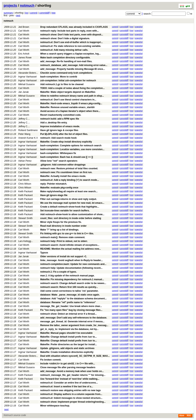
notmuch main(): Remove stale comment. (62, 237)
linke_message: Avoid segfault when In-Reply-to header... (71, 260)
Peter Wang (24, 134)
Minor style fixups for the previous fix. (61, 222)
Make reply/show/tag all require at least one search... (68, 191)
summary (8, 12)
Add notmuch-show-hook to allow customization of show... (72, 214)
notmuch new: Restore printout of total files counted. (69, 168)
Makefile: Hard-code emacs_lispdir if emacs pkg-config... (71, 103)
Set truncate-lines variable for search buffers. (65, 210)
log (26, 12)
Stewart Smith (25, 218)
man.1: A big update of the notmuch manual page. (67, 275)
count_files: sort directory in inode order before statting (70, 218)
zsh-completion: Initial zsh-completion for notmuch (68, 80)
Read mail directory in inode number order (63, 226)
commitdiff (44, 12)
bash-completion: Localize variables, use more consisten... (72, 149)
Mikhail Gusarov (26, 84)
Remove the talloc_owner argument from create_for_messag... (74, 325)
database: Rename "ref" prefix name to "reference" (68, 302)
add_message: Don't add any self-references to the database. (73, 317)
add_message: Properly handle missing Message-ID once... (72, 69)
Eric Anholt (23, 53)
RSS (189, 415)
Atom (181, 415)
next (18, 15)
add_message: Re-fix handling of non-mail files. (66, 61)
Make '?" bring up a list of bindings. (59, 229)
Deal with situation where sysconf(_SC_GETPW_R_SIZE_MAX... (75, 356)
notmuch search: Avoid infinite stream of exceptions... (69, 245)
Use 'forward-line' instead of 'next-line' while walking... (69, 379)
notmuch (27, 5)
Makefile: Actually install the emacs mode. (63, 176)
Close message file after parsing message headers (67, 367)
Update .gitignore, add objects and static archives (67, 348)
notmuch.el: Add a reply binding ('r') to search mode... (69, 180)
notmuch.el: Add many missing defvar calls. (64, 50)
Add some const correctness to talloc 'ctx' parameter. (69, 291)
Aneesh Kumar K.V (28, 138)
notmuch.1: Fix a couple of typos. (58, 271)
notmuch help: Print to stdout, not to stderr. (64, 241)
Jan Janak (23, 92)
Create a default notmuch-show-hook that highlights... (69, 206)
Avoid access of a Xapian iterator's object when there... (70, 111)
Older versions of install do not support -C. (63, 256)
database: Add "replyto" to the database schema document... (73, 298)
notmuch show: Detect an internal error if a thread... (68, 314)
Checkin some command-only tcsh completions (66, 73)
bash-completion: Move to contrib (58, 76)
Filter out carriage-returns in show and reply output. (68, 199)
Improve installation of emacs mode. (60, 126)
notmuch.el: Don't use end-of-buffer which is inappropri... (71, 42)
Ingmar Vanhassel (27, 76)
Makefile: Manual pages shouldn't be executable (66, 333)
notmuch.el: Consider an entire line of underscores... (69, 382)
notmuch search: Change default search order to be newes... (73, 283)
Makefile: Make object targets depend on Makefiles (67, 92)
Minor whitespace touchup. (55, 405)
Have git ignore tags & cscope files (59, 130)
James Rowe (24, 57)
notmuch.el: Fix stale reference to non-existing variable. (70, 46)
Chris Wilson (24, 183)
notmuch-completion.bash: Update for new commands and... (73, 264)
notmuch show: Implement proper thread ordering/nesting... (72, 401)
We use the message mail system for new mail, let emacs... (72, 203)
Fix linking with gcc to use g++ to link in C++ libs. (67, 233)
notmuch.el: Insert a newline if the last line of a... (66, 386)
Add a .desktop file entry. (53, 122)
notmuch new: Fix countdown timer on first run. (66, 172)
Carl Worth (23, 30)
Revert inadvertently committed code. (60, 115)
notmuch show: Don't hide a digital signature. (65, 38)
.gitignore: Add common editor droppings (63, 164)
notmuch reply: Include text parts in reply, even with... (69, 30)
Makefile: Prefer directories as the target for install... (68, 344)
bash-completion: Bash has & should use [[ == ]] (66, 157)
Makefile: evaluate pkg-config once (59, 187)
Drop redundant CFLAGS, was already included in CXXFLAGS (74, 27)
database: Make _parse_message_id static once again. (70, 294)
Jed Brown (23, 27)
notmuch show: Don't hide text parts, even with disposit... (71, 34)
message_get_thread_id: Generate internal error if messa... (72, 321)
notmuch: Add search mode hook (58, 138)
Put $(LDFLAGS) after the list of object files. (64, 134)
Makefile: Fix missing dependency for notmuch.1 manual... (72, 279)
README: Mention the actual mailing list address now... (70, 248)
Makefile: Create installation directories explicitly (66, 352)
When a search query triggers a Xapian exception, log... (70, 53)
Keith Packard (25, 191)
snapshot (139, 27)
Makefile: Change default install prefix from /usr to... (68, 336)
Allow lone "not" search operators (58, 161)
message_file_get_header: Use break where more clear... (71, 306)
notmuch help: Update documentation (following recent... (71, 268)
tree (53, 12)
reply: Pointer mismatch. (53, 183)
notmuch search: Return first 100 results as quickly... (69, 287)
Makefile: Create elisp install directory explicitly (66, 141)
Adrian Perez (24, 161)
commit (33, 12)
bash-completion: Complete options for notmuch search (70, 145)
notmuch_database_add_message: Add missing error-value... (73, 65)
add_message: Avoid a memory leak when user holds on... (72, 371)
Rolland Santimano (28, 130)
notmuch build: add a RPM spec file (59, 118)
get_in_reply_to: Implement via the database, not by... (69, 329)
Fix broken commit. (50, 359)
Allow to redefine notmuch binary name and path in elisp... (72, 95)
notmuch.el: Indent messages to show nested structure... (71, 398)
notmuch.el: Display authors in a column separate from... (71, 394)
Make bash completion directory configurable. (65, 57)
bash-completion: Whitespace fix (58, 153)
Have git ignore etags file (53, 195)
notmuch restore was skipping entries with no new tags (70, 390)
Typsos (44, 252)
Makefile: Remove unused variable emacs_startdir (67, 107)
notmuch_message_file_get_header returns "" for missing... (72, 375)
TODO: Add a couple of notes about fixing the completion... (72, 88)
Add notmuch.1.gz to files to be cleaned (61, 84)
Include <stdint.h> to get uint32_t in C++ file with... (67, 363)
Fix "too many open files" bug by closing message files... (71, 310)
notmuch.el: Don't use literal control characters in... (68, 99)
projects (10, 5)
